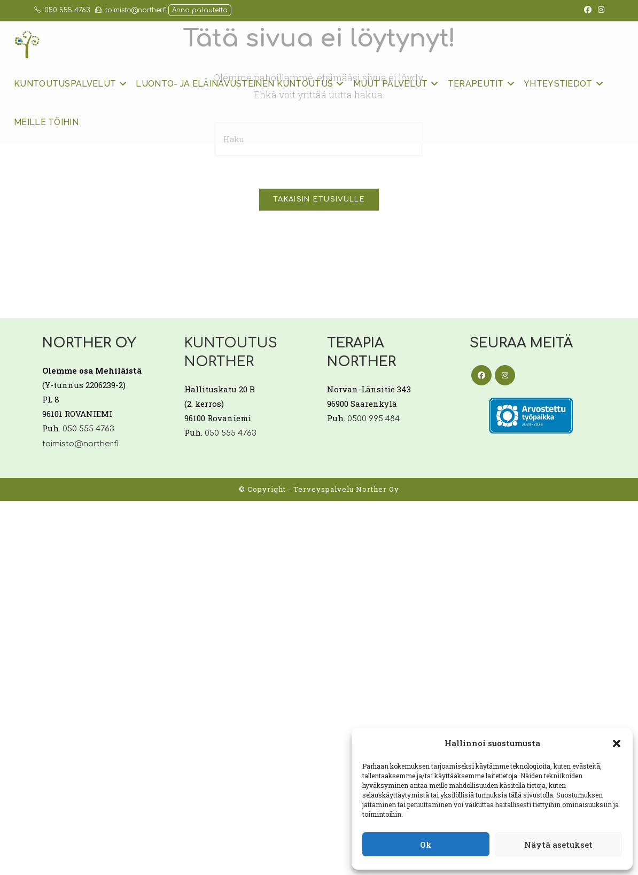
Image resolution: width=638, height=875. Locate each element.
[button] (616, 743)
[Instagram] (505, 375)
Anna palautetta (200, 10)
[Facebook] (481, 375)
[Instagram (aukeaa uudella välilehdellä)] (599, 10)
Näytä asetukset (558, 844)
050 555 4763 (62, 10)
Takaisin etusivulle (319, 199)
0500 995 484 (373, 418)
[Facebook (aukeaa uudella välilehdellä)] (588, 10)
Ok (426, 844)
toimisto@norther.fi (131, 10)
